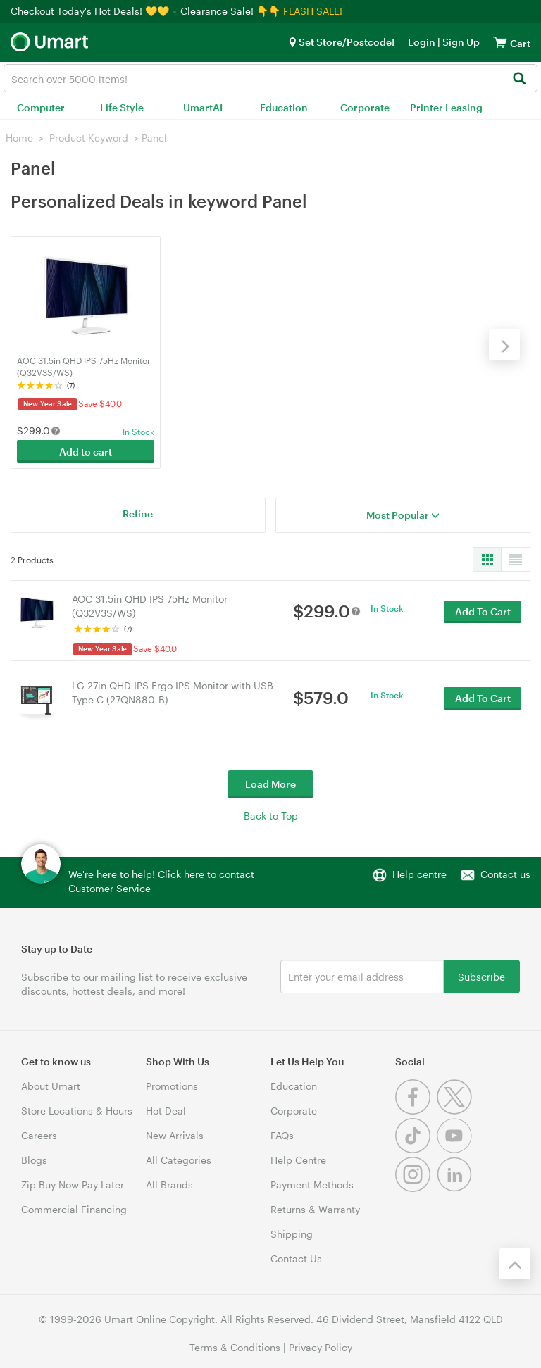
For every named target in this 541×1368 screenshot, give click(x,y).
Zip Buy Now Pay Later (72, 1184)
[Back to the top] (514, 1263)
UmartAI (203, 107)
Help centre (419, 873)
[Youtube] (456, 1149)
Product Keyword (88, 138)
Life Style (122, 107)
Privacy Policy (320, 1347)
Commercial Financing (74, 1209)
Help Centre (298, 1159)
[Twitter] (456, 1110)
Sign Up (460, 42)
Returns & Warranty (315, 1209)
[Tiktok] (416, 1149)
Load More (270, 783)
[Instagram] (416, 1187)
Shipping (291, 1233)
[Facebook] (416, 1110)
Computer (41, 107)
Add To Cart (483, 611)
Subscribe (481, 975)
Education (284, 107)
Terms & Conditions (234, 1347)
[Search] (519, 79)
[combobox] (270, 78)
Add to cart (85, 452)
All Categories (178, 1159)
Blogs (34, 1159)
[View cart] (500, 42)
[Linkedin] (456, 1187)
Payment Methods (312, 1184)
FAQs (282, 1135)
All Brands (169, 1184)
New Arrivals (175, 1135)
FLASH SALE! (312, 11)
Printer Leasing (446, 107)
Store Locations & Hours (76, 1110)
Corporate (365, 107)
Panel (154, 138)
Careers (39, 1135)
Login (421, 42)
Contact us (505, 873)
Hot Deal (166, 1110)
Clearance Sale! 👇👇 (230, 11)
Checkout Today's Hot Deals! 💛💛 (91, 11)
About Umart (50, 1085)
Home (19, 138)
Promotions (172, 1085)
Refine (138, 513)
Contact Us (296, 1258)
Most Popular (403, 514)
